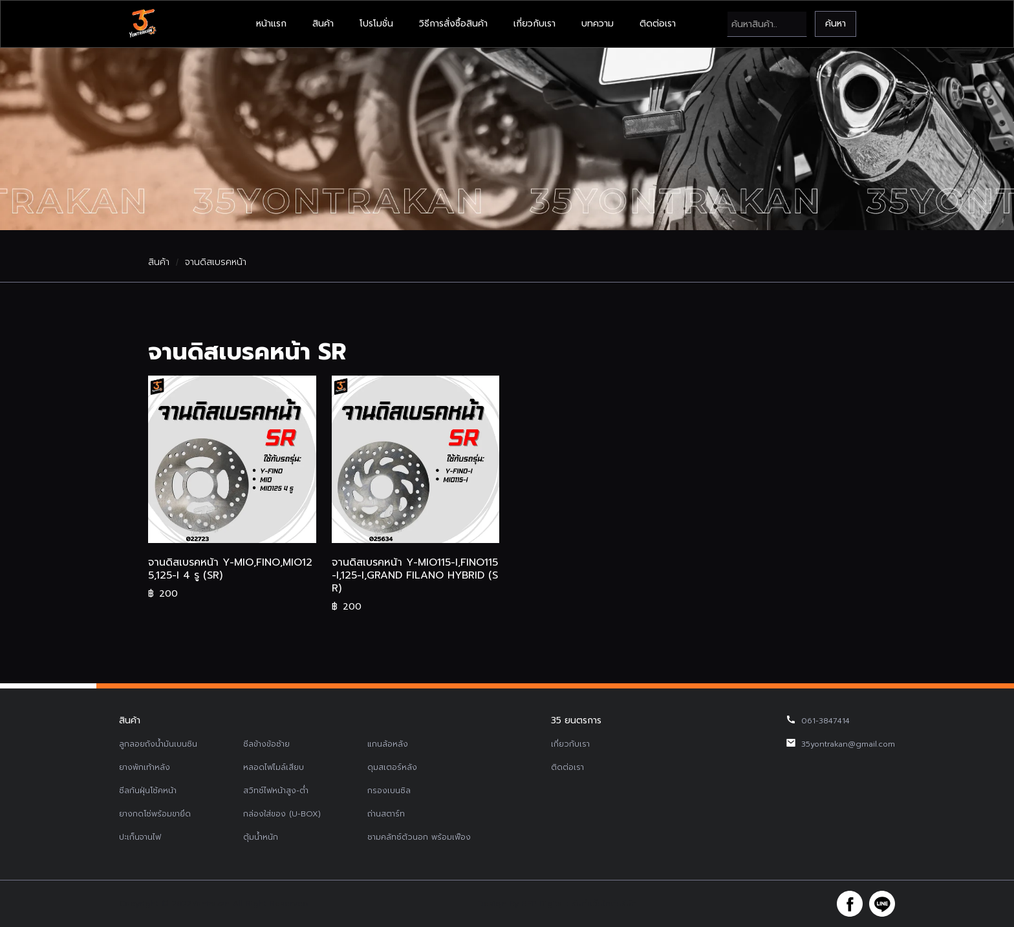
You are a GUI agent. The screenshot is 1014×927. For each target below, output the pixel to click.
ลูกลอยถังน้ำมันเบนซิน (158, 744)
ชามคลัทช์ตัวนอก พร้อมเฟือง (419, 837)
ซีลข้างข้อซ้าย (266, 744)
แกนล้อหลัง (387, 744)
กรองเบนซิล (389, 790)
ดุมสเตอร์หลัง (392, 767)
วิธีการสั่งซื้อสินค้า (453, 23)
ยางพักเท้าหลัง (144, 767)
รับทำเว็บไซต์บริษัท (604, 904)
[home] (142, 24)
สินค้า (323, 23)
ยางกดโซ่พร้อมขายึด (155, 814)
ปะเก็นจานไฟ (140, 837)
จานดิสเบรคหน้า (215, 262)
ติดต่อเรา (658, 23)
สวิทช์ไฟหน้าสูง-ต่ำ (275, 790)
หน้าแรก (271, 23)
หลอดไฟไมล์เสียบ (273, 767)
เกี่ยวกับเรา (534, 23)
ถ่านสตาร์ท (386, 814)
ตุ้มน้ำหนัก (260, 837)
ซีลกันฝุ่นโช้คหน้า (148, 790)
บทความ (597, 23)
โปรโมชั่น (376, 23)
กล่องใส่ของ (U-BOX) (282, 814)
